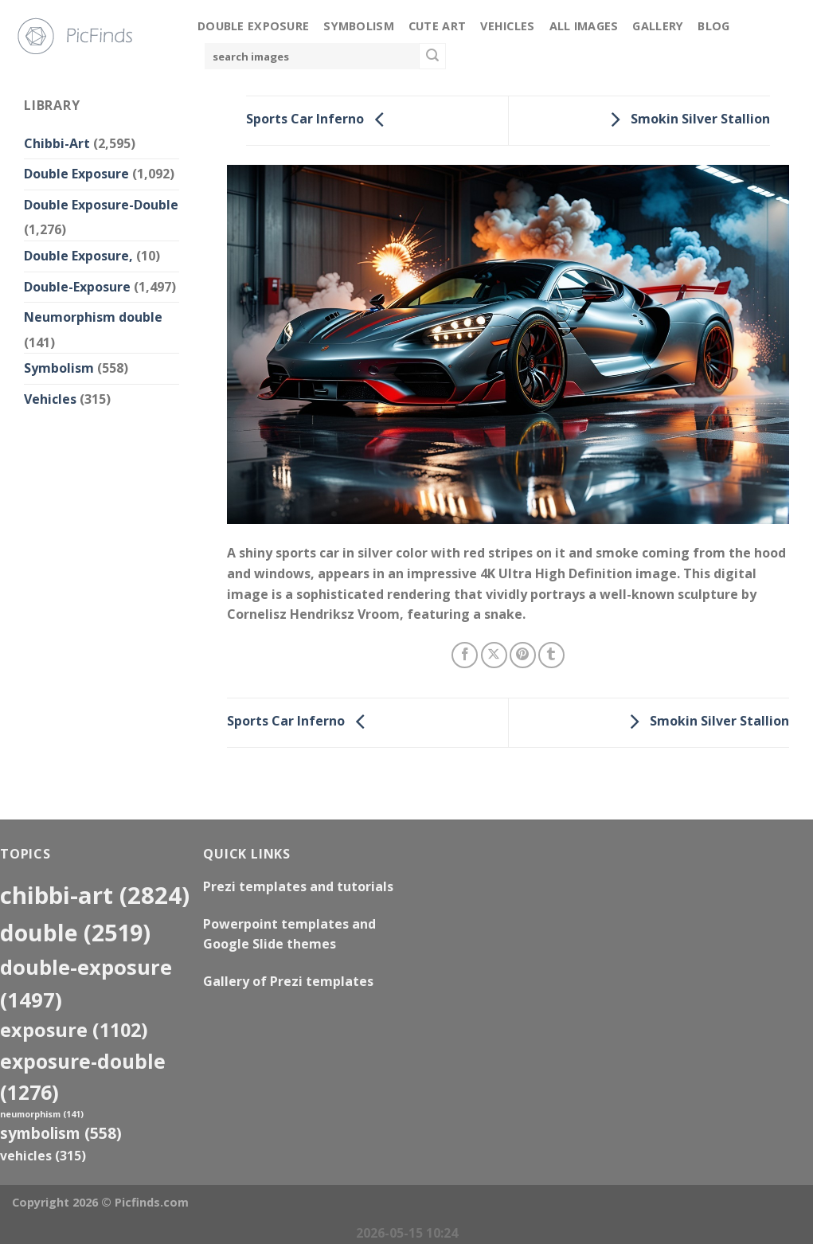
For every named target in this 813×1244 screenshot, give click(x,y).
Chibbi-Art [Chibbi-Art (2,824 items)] (95, 895)
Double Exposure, (78, 255)
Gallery (657, 25)
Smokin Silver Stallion (686, 119)
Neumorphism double (93, 317)
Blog (713, 25)
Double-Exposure (77, 286)
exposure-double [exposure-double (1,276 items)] (83, 1076)
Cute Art (437, 25)
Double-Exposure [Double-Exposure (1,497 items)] (86, 983)
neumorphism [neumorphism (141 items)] (42, 1114)
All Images (584, 25)
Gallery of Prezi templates (288, 981)
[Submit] (432, 56)
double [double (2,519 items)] (75, 932)
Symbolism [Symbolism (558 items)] (61, 1133)
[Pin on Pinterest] (523, 655)
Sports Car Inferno (319, 119)
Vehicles (507, 25)
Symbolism (358, 25)
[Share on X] (494, 655)
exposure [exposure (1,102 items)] (74, 1030)
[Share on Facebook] (464, 655)
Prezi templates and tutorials (298, 886)
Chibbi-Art (57, 143)
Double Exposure (253, 25)
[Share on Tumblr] (551, 655)
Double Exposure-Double (101, 204)
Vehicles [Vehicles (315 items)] (43, 1155)
